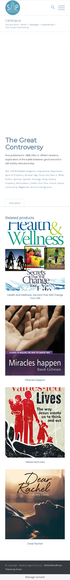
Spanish (26, 179)
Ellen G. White (57, 175)
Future (60, 183)
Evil (47, 175)
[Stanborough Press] (29, 7)
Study (45, 179)
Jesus (49, 187)
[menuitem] (51, 7)
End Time (43, 183)
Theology (36, 179)
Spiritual (28, 175)
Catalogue (13, 20)
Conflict (33, 183)
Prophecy (10, 183)
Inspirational (43, 171)
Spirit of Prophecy (14, 175)
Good (41, 175)
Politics (8, 179)
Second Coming (38, 187)
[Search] (51, 7)
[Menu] (60, 7)
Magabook (24, 187)
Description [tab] (15, 203)
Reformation (22, 183)
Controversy (11, 187)
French (52, 183)
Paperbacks (56, 171)
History (52, 179)
